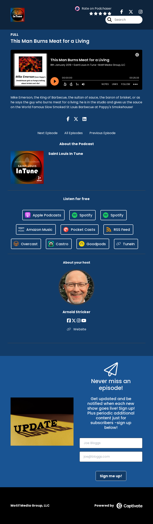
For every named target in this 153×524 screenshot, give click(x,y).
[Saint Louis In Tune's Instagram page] (138, 12)
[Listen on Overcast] (26, 244)
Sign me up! (111, 475)
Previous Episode (102, 133)
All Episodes (73, 133)
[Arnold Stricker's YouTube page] (83, 321)
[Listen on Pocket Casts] (80, 229)
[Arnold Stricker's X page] (74, 321)
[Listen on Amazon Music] (36, 229)
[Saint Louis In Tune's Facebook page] (121, 12)
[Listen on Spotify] (82, 215)
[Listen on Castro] (59, 244)
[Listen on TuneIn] (126, 244)
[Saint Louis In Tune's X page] (128, 12)
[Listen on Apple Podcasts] (43, 215)
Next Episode (47, 133)
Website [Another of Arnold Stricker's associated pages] (76, 329)
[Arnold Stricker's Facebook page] (69, 321)
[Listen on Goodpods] (92, 244)
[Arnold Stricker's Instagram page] (78, 321)
